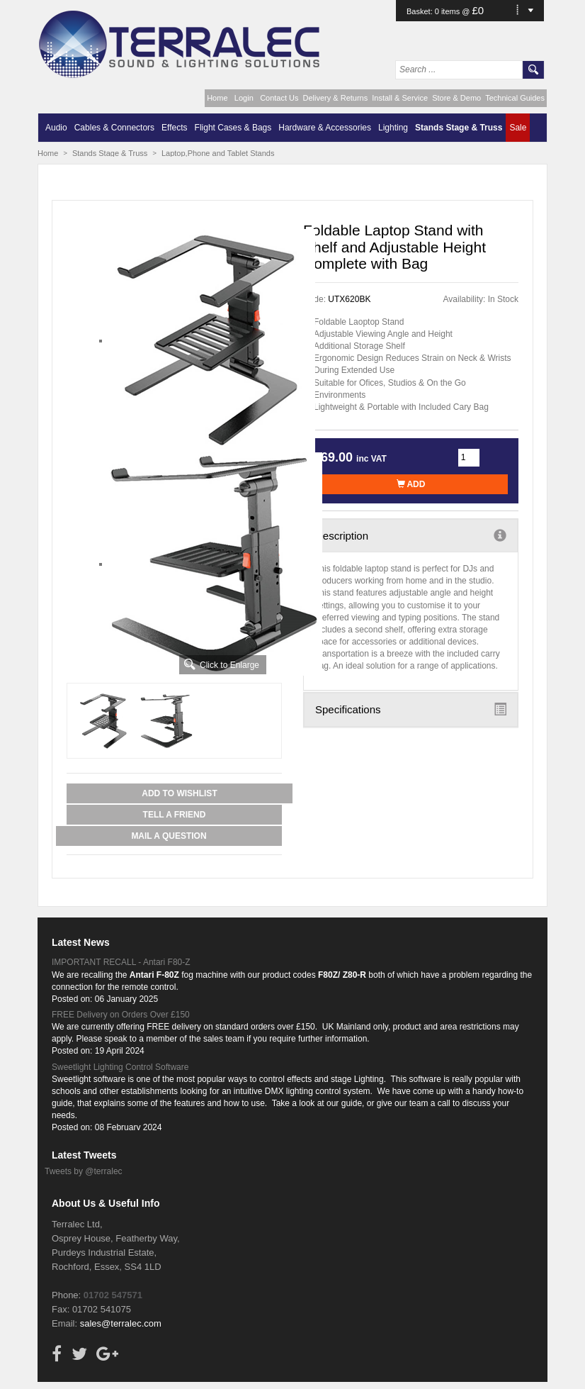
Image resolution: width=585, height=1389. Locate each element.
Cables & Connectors (114, 128)
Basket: (421, 11)
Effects (174, 128)
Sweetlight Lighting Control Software (120, 1067)
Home (217, 98)
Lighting (393, 128)
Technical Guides (515, 98)
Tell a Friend (174, 815)
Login (244, 98)
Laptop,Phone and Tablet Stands (217, 153)
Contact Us (279, 98)
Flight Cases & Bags (233, 128)
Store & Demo (456, 98)
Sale (517, 128)
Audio (56, 128)
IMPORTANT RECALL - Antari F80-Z (121, 962)
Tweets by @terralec (84, 1171)
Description (410, 535)
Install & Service (400, 98)
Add (411, 484)
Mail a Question (168, 836)
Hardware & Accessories (324, 128)
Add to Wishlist (179, 793)
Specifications (410, 709)
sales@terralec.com (120, 1323)
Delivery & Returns (335, 98)
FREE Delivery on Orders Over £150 (121, 1015)
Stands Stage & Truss (458, 128)
